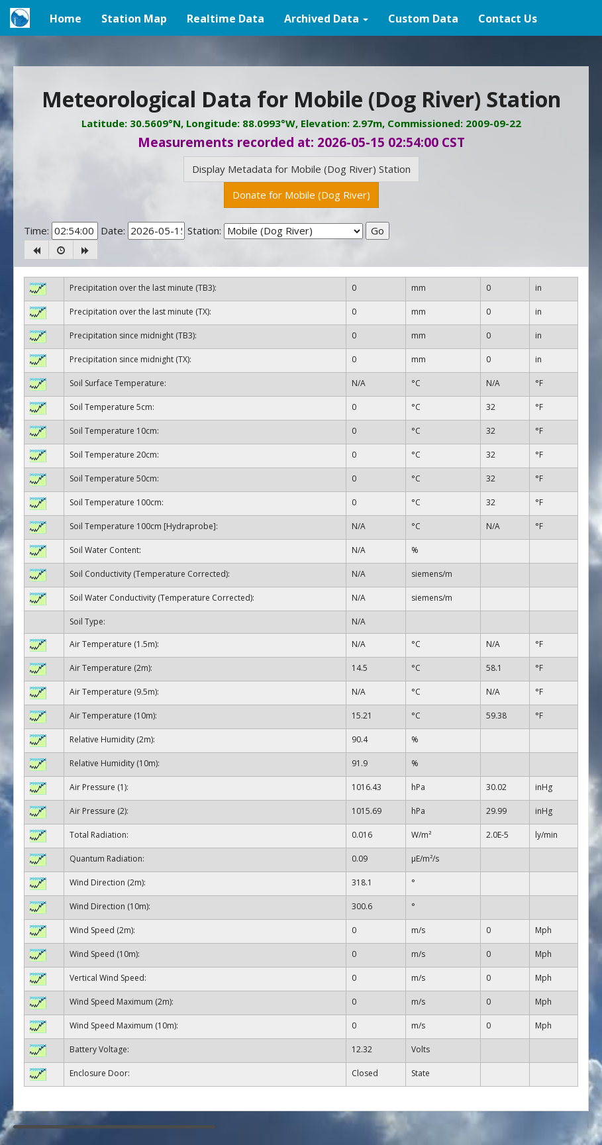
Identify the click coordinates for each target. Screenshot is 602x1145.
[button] (326, 18)
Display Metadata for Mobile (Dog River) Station (301, 168)
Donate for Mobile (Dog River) (301, 194)
